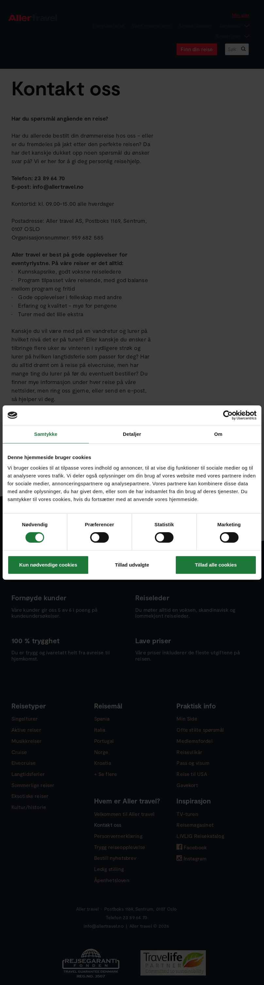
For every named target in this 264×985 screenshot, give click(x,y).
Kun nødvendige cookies (48, 565)
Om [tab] (218, 434)
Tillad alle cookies (216, 565)
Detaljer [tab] (132, 434)
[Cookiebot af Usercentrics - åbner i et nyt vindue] (227, 415)
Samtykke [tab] (46, 434)
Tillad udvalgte (132, 565)
